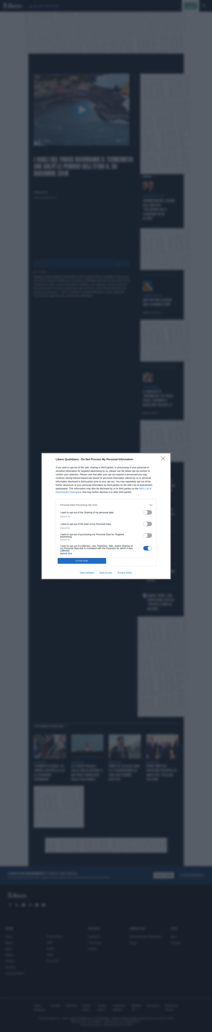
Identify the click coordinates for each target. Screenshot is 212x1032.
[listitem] (106, 505)
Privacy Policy (124, 572)
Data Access (105, 572)
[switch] (147, 512)
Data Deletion (87, 572)
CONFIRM (82, 561)
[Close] (164, 459)
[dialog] (106, 516)
